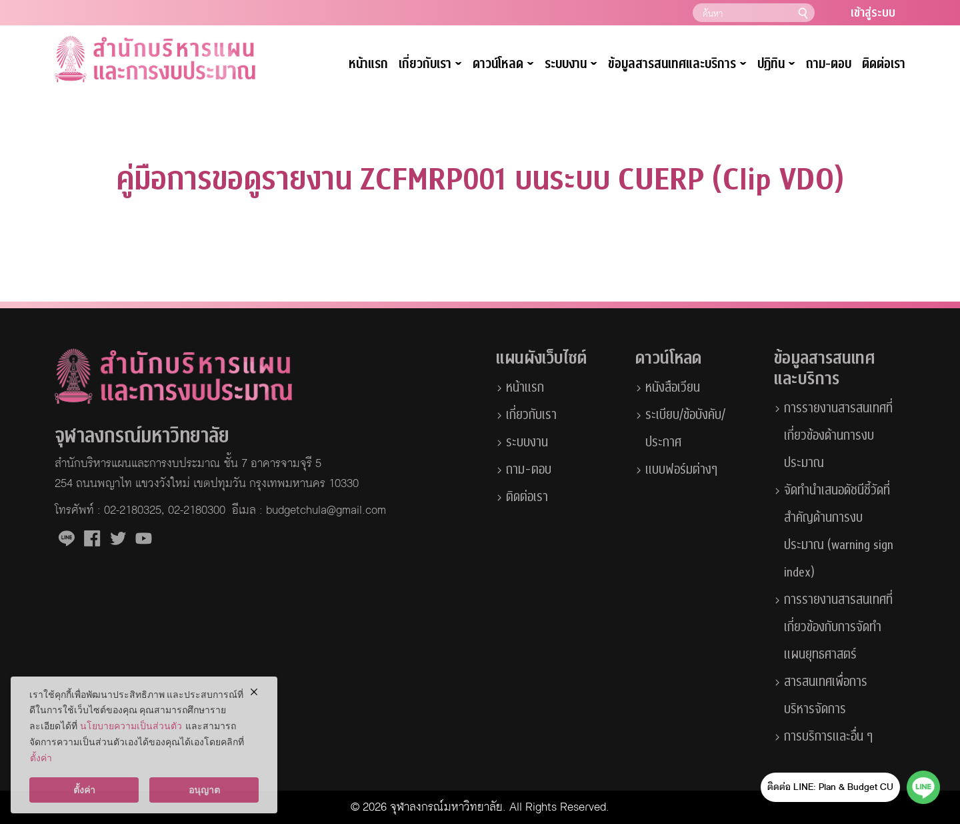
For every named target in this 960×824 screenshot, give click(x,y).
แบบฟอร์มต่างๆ (681, 469)
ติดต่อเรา (883, 64)
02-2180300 (196, 510)
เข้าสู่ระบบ (873, 13)
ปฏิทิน (776, 65)
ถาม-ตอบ (828, 64)
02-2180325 (132, 510)
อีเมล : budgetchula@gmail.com (309, 510)
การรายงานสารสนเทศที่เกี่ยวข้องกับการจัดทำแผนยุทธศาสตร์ (838, 627)
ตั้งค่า (41, 758)
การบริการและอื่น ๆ (828, 736)
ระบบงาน (571, 65)
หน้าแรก (368, 64)
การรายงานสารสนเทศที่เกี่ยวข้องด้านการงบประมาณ (838, 435)
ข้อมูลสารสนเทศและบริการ (677, 65)
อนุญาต (204, 790)
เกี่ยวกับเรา (430, 65)
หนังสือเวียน (672, 387)
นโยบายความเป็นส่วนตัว (131, 726)
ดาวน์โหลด (503, 65)
